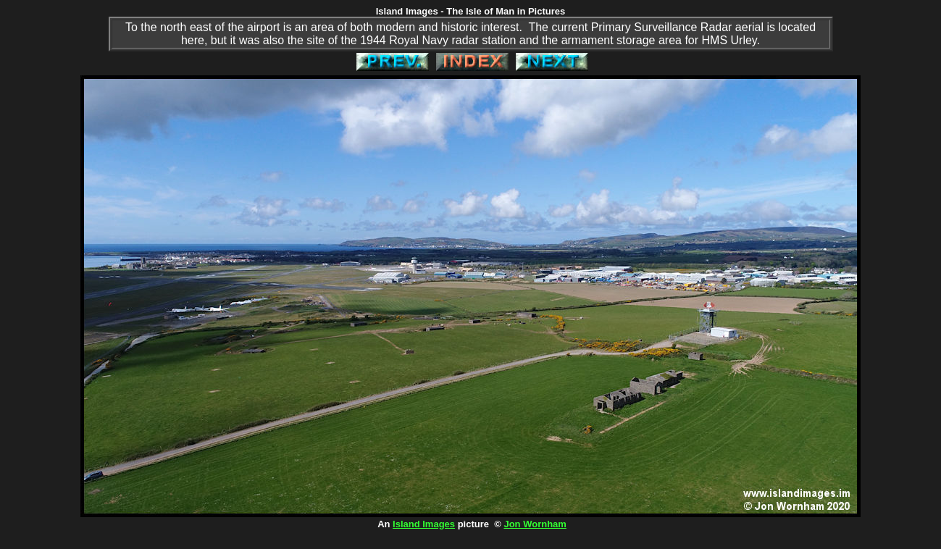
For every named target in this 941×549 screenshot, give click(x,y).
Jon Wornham (534, 524)
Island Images (424, 524)
